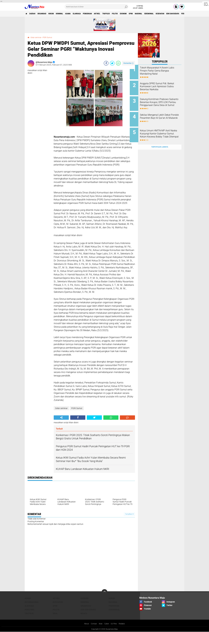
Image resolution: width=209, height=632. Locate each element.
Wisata (84, 613)
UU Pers (115, 624)
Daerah (34, 13)
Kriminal (69, 13)
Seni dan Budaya (88, 609)
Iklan (100, 624)
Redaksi (124, 624)
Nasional (170, 13)
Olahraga (91, 13)
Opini (160, 13)
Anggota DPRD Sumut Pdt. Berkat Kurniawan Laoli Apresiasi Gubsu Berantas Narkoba (161, 87)
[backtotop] (104, 592)
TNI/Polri (128, 13)
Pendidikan (104, 13)
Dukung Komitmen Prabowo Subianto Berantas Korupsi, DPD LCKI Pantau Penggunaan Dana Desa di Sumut (163, 101)
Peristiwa (29, 609)
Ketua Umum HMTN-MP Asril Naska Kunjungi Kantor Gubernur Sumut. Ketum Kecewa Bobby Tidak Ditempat (163, 132)
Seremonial (183, 13)
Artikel (117, 13)
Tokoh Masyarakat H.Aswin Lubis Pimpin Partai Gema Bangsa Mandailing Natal (162, 70)
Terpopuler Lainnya (159, 141)
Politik (139, 13)
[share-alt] (61, 417)
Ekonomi (150, 13)
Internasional (32, 602)
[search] (96, 6)
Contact (92, 624)
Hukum (59, 13)
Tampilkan (129, 514)
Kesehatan (58, 602)
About (84, 624)
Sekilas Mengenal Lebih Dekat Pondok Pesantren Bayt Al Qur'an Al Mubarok (163, 114)
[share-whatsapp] (118, 63)
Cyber (107, 624)
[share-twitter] (112, 63)
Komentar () (129, 63)
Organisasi (47, 13)
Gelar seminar (37, 37)
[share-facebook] (106, 63)
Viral (55, 613)
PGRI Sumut (50, 37)
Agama (80, 13)
